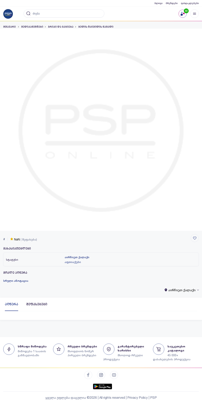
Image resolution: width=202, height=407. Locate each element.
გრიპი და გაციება (60, 26)
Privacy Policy (137, 397)
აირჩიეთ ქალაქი (77, 257)
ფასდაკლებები (190, 3)
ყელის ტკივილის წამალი (95, 26)
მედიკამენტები (32, 26)
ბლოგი (158, 3)
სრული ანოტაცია (15, 280)
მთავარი (9, 26)
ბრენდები (172, 3)
